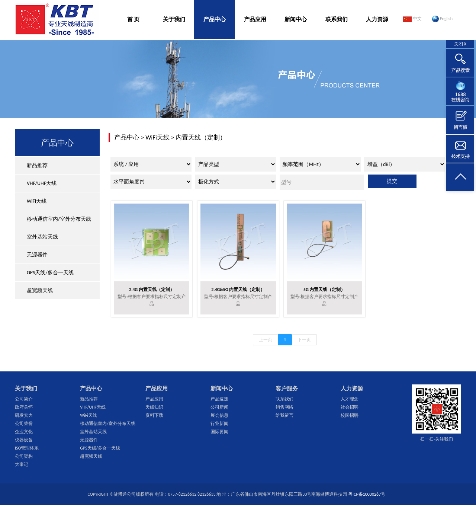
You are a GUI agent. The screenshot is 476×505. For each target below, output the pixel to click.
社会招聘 (349, 407)
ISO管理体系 (27, 448)
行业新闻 (219, 423)
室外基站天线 (42, 237)
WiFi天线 (36, 201)
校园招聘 (349, 415)
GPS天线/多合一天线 (50, 272)
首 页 (133, 19)
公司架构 (24, 456)
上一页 (265, 339)
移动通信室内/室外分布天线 (59, 219)
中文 (412, 19)
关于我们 (174, 19)
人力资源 (377, 19)
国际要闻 (219, 431)
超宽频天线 (40, 290)
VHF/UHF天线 (42, 183)
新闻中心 (295, 19)
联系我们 (336, 19)
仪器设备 (24, 439)
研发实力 (24, 415)
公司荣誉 (24, 423)
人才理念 (349, 399)
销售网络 (284, 407)
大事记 (21, 464)
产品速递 (219, 399)
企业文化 (24, 431)
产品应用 (255, 19)
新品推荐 (37, 165)
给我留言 (284, 415)
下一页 (304, 339)
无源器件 (37, 255)
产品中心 (214, 19)
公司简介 (24, 399)
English (442, 19)
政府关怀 (24, 407)
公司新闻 (219, 407)
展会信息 (219, 415)
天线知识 (154, 407)
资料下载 (154, 415)
